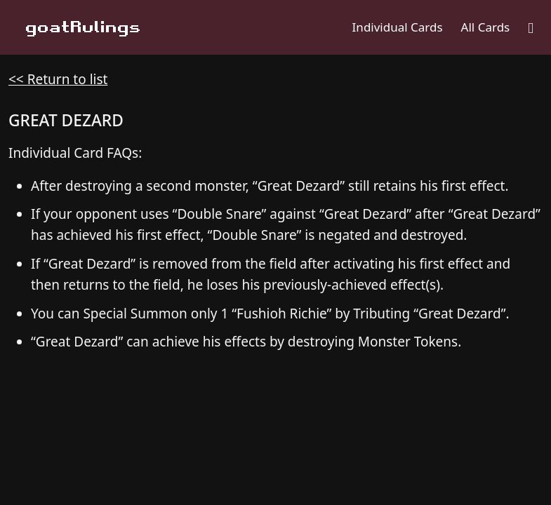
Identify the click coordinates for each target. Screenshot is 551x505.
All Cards (485, 27)
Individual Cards (397, 27)
